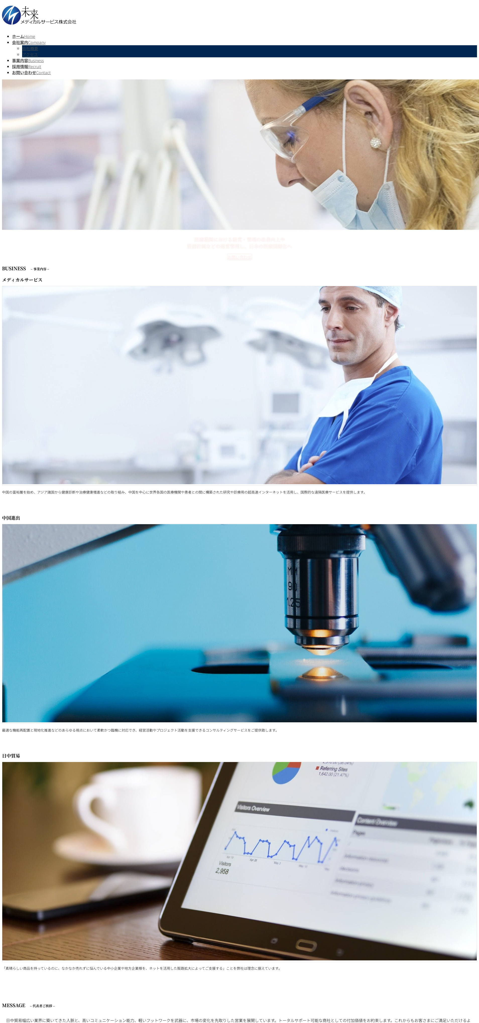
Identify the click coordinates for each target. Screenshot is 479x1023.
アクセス (30, 54)
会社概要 (30, 48)
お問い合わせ (239, 257)
